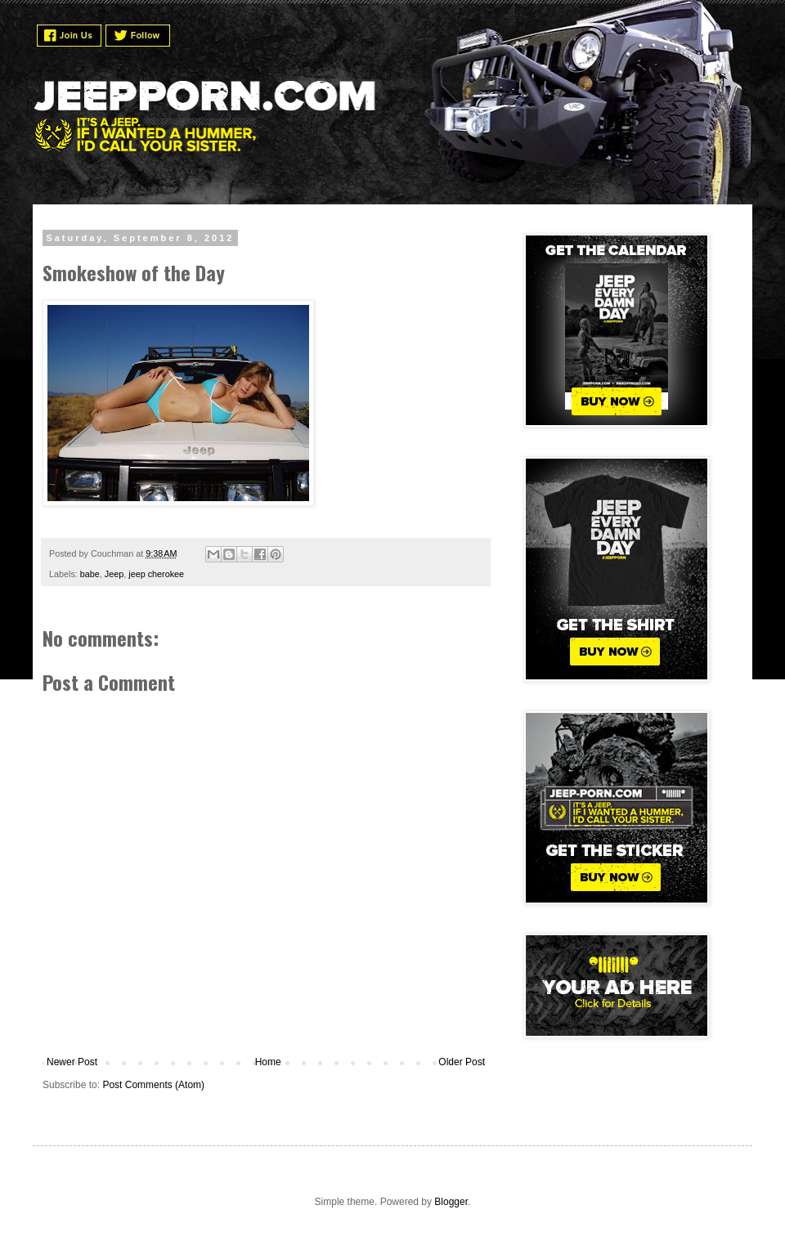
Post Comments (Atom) (153, 1085)
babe (90, 574)
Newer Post (72, 1062)
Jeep (114, 574)
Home (268, 1062)
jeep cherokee (156, 574)
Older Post (461, 1062)
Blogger (451, 1201)
